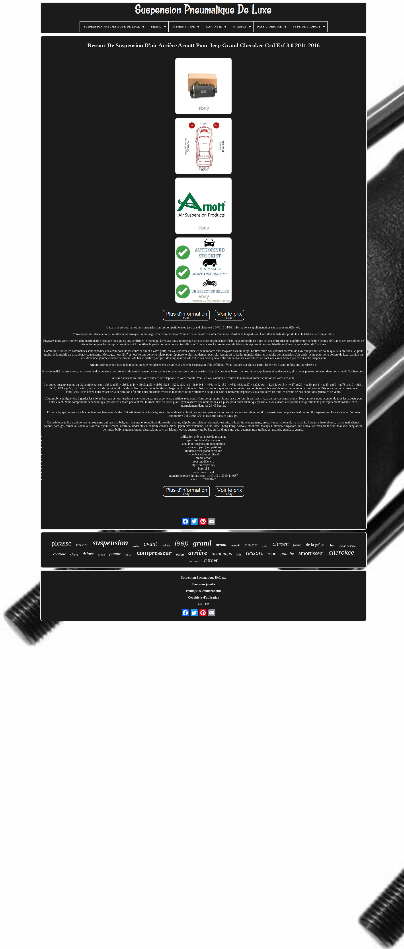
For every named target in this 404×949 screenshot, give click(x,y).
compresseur (154, 552)
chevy (74, 554)
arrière (197, 552)
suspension (110, 542)
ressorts (82, 545)
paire (297, 545)
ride (238, 554)
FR (207, 604)
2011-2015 (251, 545)
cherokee (341, 552)
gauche (287, 553)
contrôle (59, 554)
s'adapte (166, 545)
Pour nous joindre (204, 584)
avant (150, 543)
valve (180, 554)
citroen (281, 544)
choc (332, 545)
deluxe (88, 554)
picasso (61, 543)
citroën (211, 560)
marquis (235, 545)
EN (200, 604)
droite (101, 554)
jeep (182, 543)
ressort (254, 552)
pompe (115, 553)
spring (265, 546)
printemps (222, 553)
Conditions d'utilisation (203, 597)
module (136, 546)
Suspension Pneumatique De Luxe (203, 577)
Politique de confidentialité (203, 591)
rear (271, 553)
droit (128, 554)
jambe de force (348, 546)
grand (202, 543)
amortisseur (311, 553)
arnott (221, 544)
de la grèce (315, 544)
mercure (194, 561)
